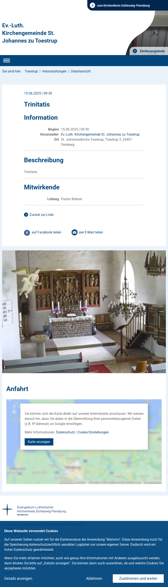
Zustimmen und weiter (138, 578)
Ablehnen (94, 578)
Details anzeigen (18, 578)
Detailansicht (81, 71)
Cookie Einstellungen (93, 432)
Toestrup (31, 71)
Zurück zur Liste (42, 215)
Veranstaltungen (54, 71)
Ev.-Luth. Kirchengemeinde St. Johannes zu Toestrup (29, 33)
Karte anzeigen (39, 442)
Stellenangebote (152, 51)
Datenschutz (65, 432)
